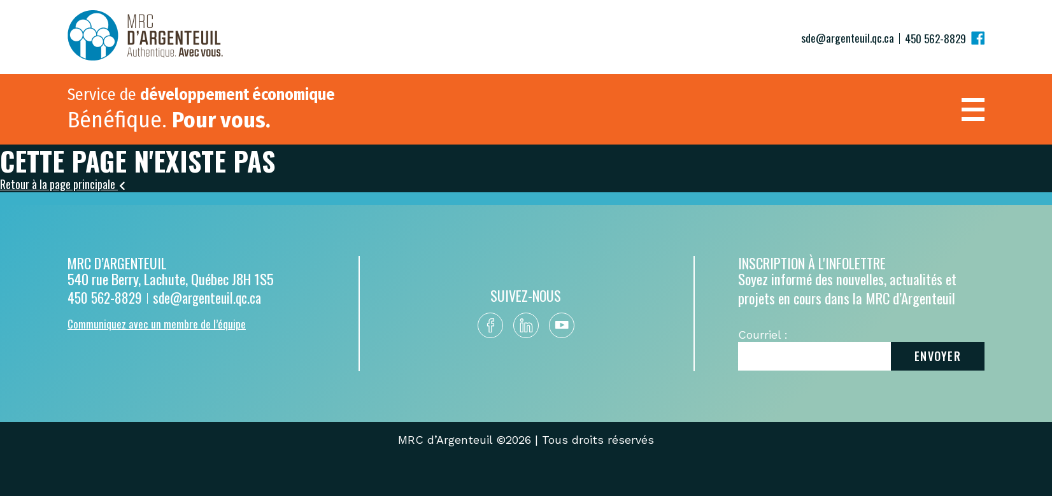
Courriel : (763, 334)
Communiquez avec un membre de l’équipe (157, 323)
